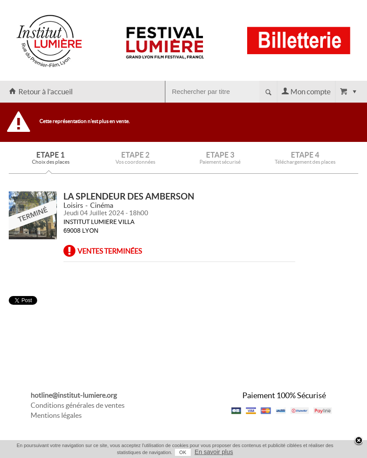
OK (182, 452)
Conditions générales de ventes (78, 405)
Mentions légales (56, 415)
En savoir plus (214, 451)
